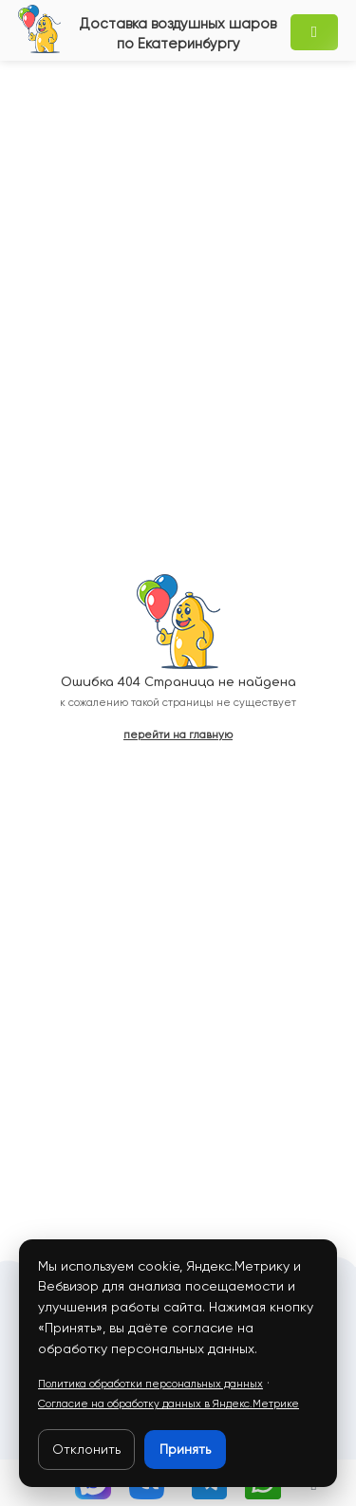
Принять (185, 1449)
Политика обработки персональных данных (150, 1384)
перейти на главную (178, 735)
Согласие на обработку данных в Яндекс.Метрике (168, 1404)
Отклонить (86, 1449)
